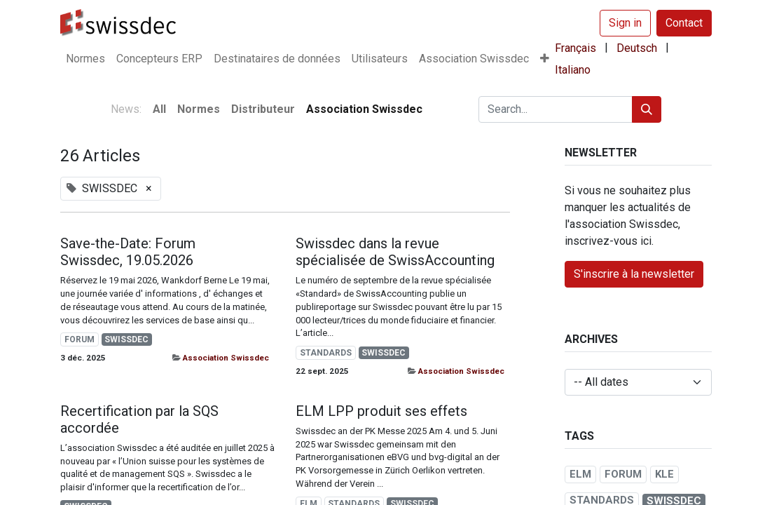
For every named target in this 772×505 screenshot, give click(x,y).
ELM (580, 474)
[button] (545, 59)
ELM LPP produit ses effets (381, 411)
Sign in (625, 22)
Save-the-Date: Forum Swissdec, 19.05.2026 (127, 252)
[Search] (646, 109)
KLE (664, 474)
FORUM (79, 339)
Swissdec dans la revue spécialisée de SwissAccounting (395, 252)
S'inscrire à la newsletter (634, 274)
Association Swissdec (226, 358)
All (159, 109)
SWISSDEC (126, 339)
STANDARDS (326, 353)
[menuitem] (85, 59)
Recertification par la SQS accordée (139, 419)
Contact (684, 22)
